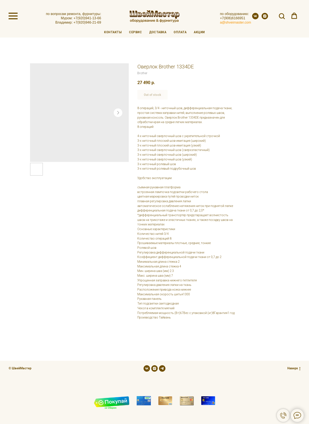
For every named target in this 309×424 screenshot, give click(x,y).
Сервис (135, 32)
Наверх (293, 368)
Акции (199, 32)
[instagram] (265, 18)
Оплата (180, 32)
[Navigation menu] (13, 16)
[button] (282, 16)
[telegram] (162, 368)
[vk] (255, 18)
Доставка (157, 32)
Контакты (113, 32)
